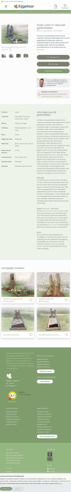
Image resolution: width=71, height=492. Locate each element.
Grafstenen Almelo (43, 412)
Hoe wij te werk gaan (12, 453)
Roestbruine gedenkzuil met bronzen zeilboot (13, 300)
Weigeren (17, 489)
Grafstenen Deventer (43, 422)
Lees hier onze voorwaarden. (52, 96)
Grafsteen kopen (11, 424)
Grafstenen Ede (42, 424)
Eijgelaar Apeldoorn (43, 364)
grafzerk (53, 155)
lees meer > (41, 49)
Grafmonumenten (11, 412)
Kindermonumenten (12, 417)
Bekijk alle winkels (46, 371)
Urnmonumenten (11, 414)
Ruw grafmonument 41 (11, 335)
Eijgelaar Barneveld (43, 362)
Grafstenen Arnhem (43, 419)
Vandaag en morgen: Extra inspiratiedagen (35, 12)
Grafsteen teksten (11, 422)
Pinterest (51, 468)
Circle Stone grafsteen (13, 460)
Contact (8, 471)
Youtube (51, 471)
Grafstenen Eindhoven (44, 427)
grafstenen (60, 211)
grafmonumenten (48, 211)
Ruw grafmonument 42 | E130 (49, 335)
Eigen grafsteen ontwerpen (14, 458)
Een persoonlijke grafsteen (14, 455)
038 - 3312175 (10, 383)
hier (60, 483)
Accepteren (6, 489)
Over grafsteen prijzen (13, 463)
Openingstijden (45, 381)
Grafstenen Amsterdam (44, 417)
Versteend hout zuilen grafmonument (46, 300)
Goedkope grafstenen (13, 419)
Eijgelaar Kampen (42, 359)
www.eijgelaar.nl (11, 386)
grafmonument (52, 225)
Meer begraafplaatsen (47, 436)
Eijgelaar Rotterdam (43, 367)
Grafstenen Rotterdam (44, 429)
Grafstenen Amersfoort (44, 414)
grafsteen (46, 208)
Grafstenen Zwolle (43, 432)
